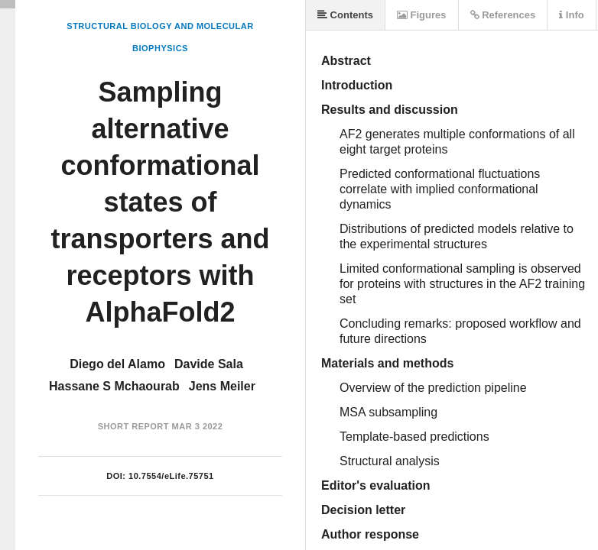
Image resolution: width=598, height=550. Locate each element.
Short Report (133, 426)
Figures (422, 15)
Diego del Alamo (117, 364)
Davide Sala (208, 364)
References (503, 15)
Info (571, 15)
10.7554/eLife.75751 (171, 475)
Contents (345, 15)
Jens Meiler (222, 386)
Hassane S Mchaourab (114, 386)
